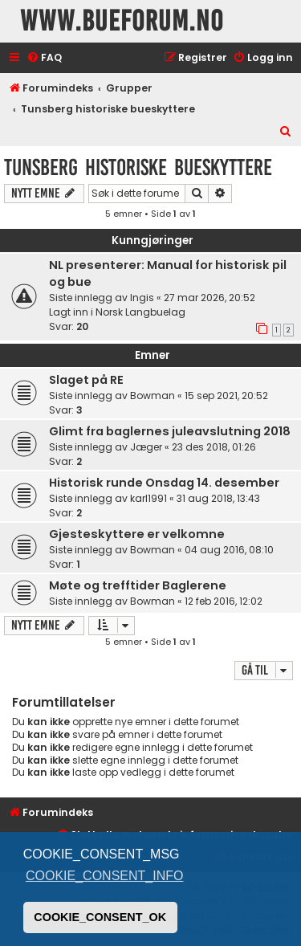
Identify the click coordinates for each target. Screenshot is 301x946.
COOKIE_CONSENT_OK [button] (100, 917)
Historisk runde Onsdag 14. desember (164, 483)
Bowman (152, 395)
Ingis (142, 297)
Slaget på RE (86, 380)
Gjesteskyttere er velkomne (137, 534)
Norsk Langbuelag (140, 312)
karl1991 (148, 498)
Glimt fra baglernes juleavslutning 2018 (170, 431)
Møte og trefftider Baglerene (137, 585)
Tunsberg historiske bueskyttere (138, 167)
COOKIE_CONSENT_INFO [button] (104, 876)
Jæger (146, 447)
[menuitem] (44, 58)
